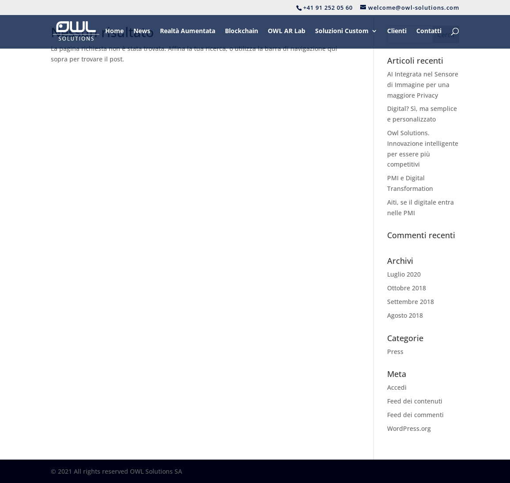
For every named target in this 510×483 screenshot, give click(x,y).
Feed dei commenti (415, 415)
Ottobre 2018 (406, 288)
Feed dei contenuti (414, 401)
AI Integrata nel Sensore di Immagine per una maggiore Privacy (422, 84)
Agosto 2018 (405, 315)
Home (114, 31)
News (141, 31)
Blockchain (241, 31)
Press (395, 351)
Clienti (397, 31)
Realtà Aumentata (187, 31)
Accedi (397, 387)
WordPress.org (409, 428)
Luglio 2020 (404, 274)
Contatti (428, 31)
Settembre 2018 (410, 301)
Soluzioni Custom (342, 31)
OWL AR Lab (286, 31)
